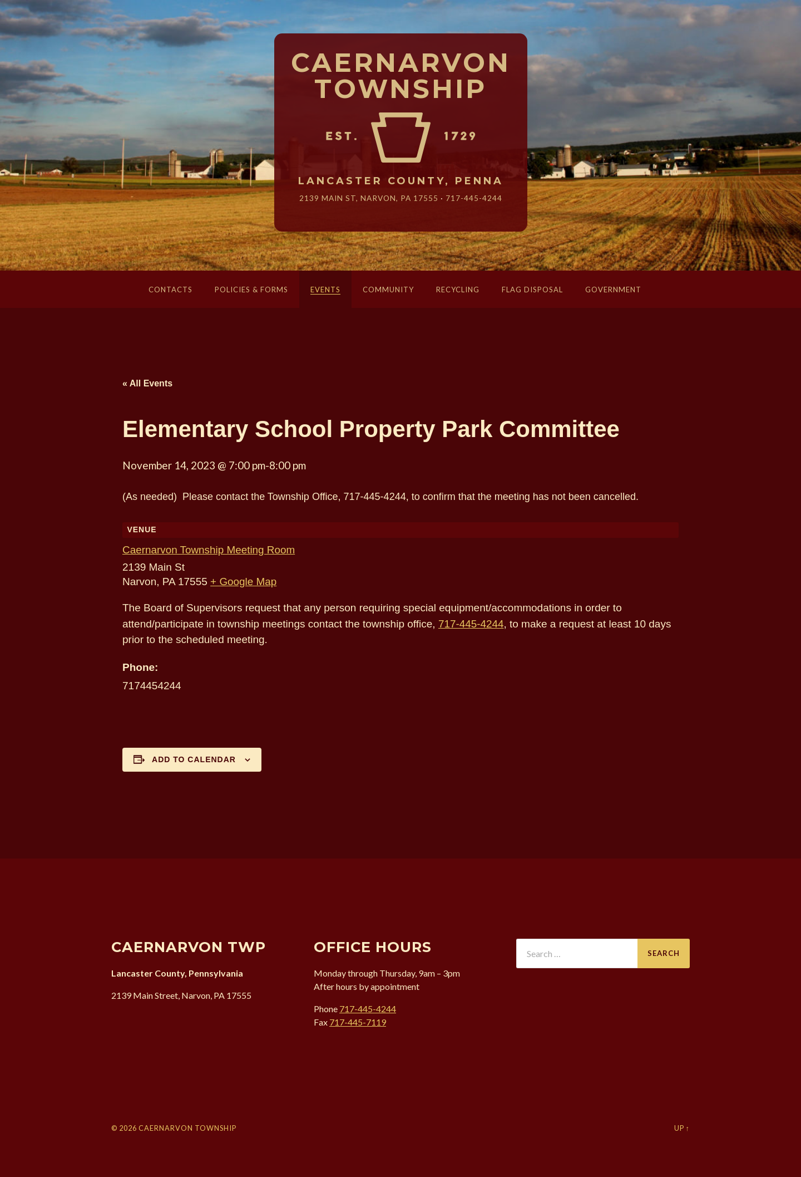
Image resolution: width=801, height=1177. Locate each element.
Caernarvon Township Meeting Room (209, 550)
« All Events (147, 383)
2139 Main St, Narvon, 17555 (368, 198)
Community (388, 289)
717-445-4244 (474, 198)
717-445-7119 (357, 1022)
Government (613, 289)
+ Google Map (243, 581)
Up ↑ (682, 1128)
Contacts (170, 289)
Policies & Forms (251, 289)
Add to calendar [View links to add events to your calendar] (194, 759)
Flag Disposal (532, 289)
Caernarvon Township (401, 76)
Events (325, 289)
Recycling (457, 289)
